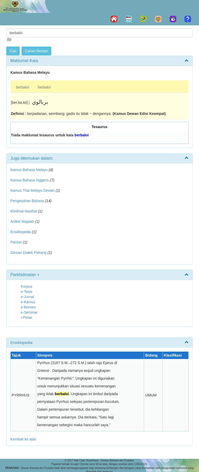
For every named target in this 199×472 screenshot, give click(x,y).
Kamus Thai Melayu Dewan (32, 190)
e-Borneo (28, 307)
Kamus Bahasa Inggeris (29, 180)
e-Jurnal (27, 297)
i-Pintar (26, 317)
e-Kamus (28, 302)
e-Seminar (29, 312)
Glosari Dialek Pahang (28, 252)
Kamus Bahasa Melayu (29, 170)
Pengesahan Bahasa (27, 201)
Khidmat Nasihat (23, 211)
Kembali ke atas (23, 439)
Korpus (26, 286)
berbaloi (22, 87)
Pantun (16, 242)
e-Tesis (26, 292)
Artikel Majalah (22, 221)
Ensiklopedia (20, 232)
